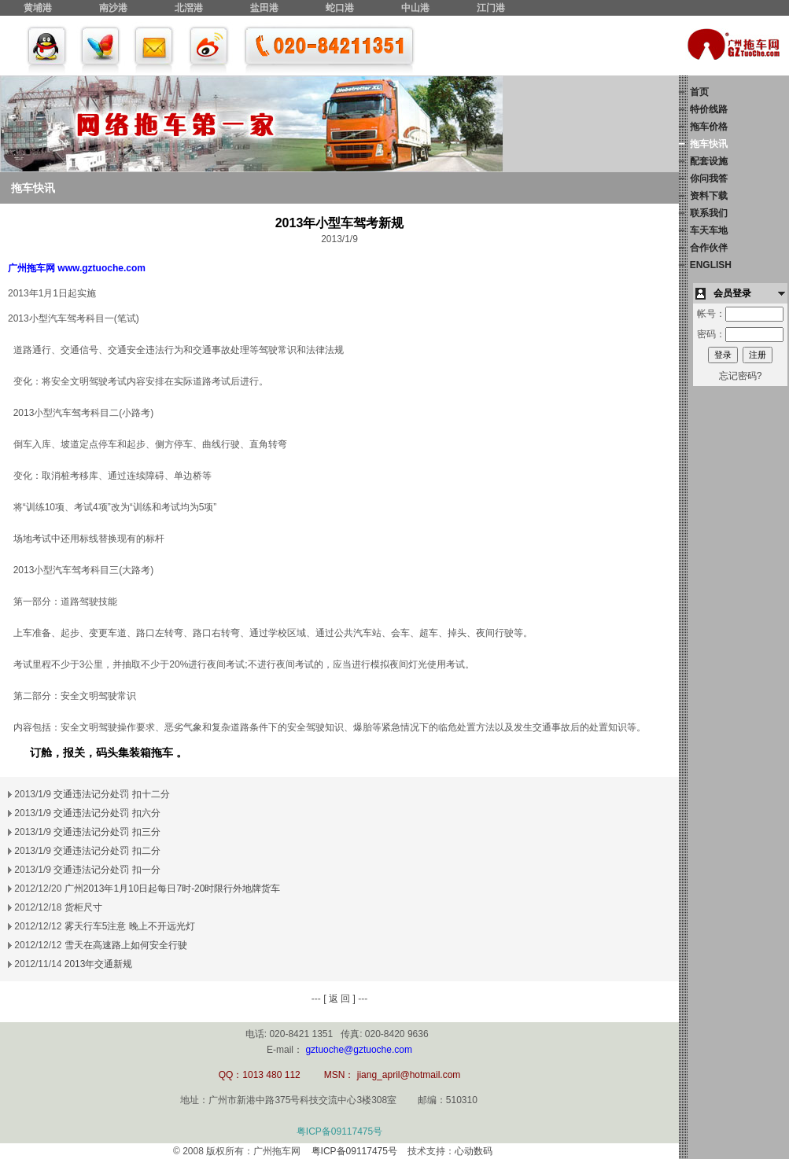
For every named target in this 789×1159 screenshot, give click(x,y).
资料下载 (709, 195)
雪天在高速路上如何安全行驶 (126, 945)
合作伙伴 (709, 247)
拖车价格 (709, 126)
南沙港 (113, 7)
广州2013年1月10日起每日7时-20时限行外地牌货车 (173, 888)
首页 (699, 92)
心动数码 (473, 1151)
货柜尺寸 (83, 907)
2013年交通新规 (99, 964)
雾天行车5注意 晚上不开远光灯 (130, 926)
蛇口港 (340, 7)
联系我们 (709, 213)
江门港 (491, 7)
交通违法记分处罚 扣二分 (106, 850)
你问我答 (709, 178)
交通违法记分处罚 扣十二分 (111, 794)
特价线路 (709, 109)
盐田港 (264, 7)
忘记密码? (740, 375)
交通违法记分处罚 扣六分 (106, 813)
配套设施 (709, 161)
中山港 (415, 7)
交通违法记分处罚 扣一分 (106, 869)
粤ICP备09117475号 (339, 1131)
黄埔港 (38, 7)
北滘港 (189, 7)
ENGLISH (711, 264)
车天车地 (709, 230)
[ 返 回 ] (339, 998)
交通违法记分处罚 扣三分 (106, 831)
